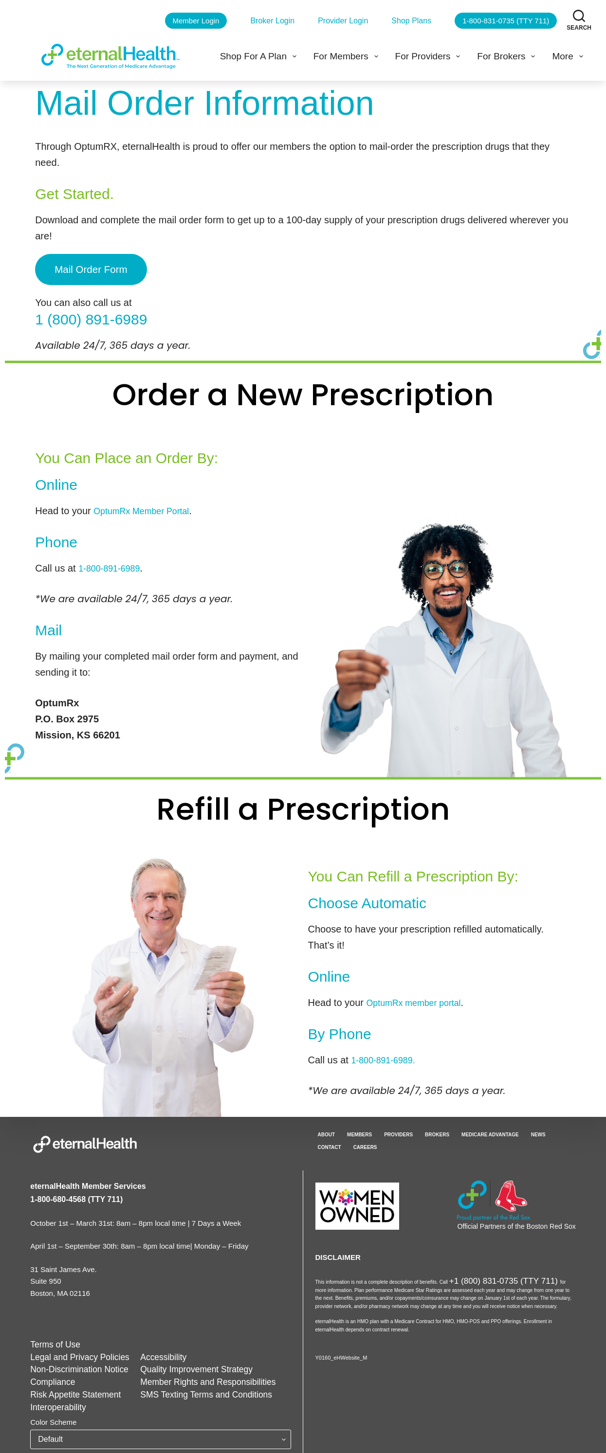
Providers (398, 1131)
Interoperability (54, 1402)
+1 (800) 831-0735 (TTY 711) (481, 1275)
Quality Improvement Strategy (175, 1365)
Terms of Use (51, 1341)
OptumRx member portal (420, 999)
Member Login (196, 21)
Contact (329, 1144)
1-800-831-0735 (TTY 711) (505, 21)
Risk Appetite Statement (69, 1389)
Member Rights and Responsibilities (185, 1377)
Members (359, 1131)
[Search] (579, 20)
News (538, 1131)
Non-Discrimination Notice (72, 1365)
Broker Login (272, 21)
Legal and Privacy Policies (72, 1353)
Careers (365, 1144)
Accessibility (146, 1353)
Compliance (49, 1377)
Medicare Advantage (490, 1131)
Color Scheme (53, 1416)
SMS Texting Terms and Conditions (183, 1389)
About (326, 1131)
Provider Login (343, 21)
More (569, 56)
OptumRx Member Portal (147, 507)
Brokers (437, 1131)
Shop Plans (411, 21)
